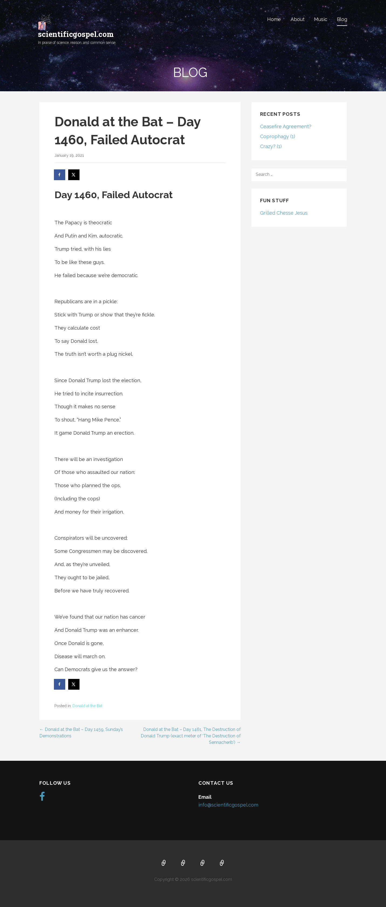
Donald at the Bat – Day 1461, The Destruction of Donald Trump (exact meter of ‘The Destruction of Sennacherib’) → (191, 736)
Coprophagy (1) (277, 136)
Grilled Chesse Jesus (284, 213)
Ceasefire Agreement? (285, 126)
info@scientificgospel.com (228, 805)
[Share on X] (74, 174)
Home (274, 19)
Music (320, 19)
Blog (342, 19)
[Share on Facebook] (59, 174)
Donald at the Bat (87, 706)
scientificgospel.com (76, 34)
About (297, 19)
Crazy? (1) (271, 146)
